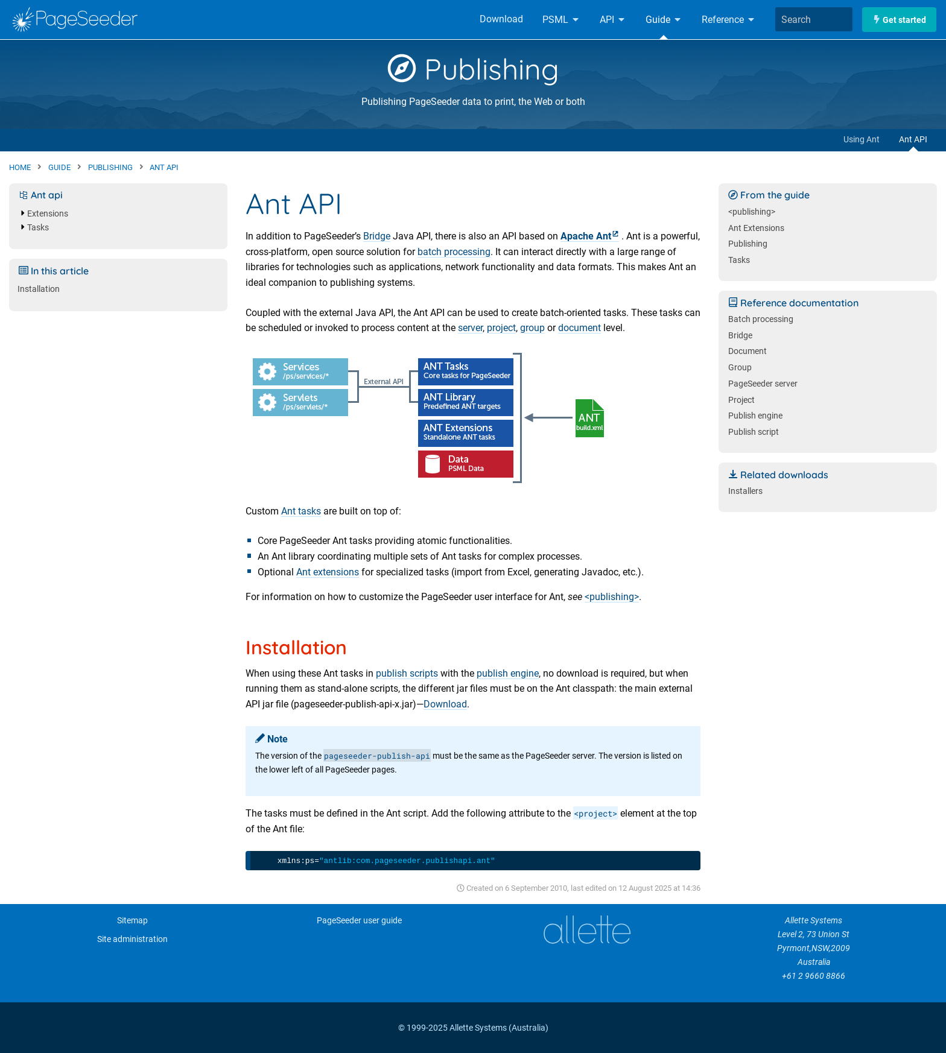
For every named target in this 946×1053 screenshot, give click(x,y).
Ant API (913, 139)
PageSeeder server (763, 384)
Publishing (473, 69)
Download (501, 19)
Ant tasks (301, 511)
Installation (38, 289)
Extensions (47, 214)
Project (741, 400)
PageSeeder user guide (359, 920)
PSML (561, 19)
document (579, 328)
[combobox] (813, 19)
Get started (899, 19)
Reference (729, 19)
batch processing (453, 252)
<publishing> (612, 596)
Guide (664, 19)
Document (747, 351)
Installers (745, 491)
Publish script (753, 432)
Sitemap (132, 920)
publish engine (508, 673)
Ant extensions (327, 572)
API (613, 19)
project (501, 328)
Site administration (132, 939)
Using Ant (861, 139)
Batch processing (760, 319)
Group (740, 367)
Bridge (376, 236)
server (470, 328)
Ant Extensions (756, 228)
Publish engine (755, 416)
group (532, 328)
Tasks (38, 228)
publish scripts (407, 673)
